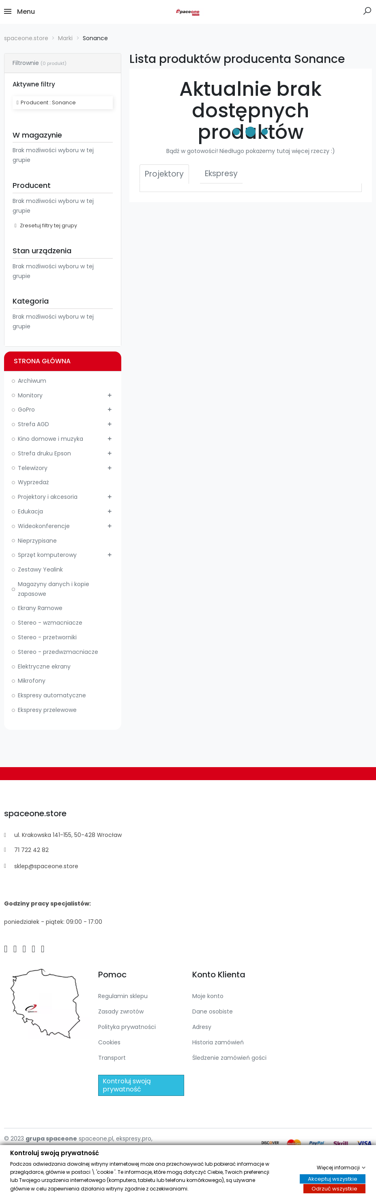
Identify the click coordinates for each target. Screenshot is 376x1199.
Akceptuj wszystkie (332, 1179)
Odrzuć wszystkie (334, 1189)
